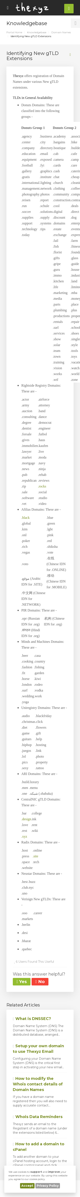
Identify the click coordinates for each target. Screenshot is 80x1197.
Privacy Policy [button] (48, 1186)
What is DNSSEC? (32, 1018)
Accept (27, 1186)
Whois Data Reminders (38, 1116)
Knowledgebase (36, 32)
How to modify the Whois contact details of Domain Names (38, 1084)
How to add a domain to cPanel (38, 1147)
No (40, 981)
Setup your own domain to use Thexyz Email (38, 1049)
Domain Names (61, 32)
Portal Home (14, 32)
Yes (21, 981)
